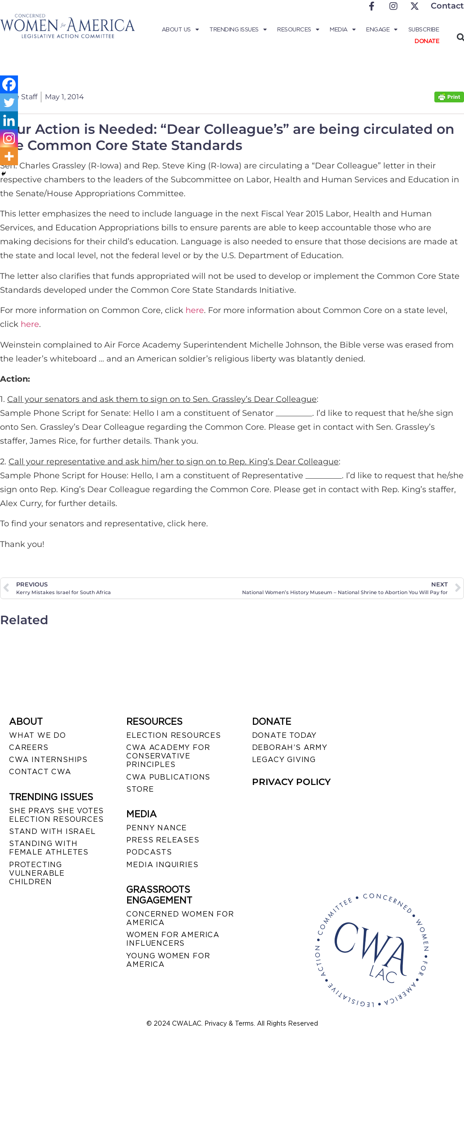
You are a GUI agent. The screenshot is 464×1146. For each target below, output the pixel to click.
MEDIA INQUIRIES (162, 864)
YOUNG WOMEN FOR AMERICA (168, 960)
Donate (427, 41)
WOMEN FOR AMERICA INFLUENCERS (173, 939)
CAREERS (29, 747)
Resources (298, 29)
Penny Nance (156, 828)
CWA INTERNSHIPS (48, 759)
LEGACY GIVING (284, 759)
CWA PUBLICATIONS (168, 777)
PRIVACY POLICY (291, 781)
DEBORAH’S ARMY (289, 747)
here (195, 310)
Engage (382, 29)
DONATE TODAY (284, 735)
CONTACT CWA (40, 771)
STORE (140, 789)
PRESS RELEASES (162, 840)
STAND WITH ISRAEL (52, 831)
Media (342, 29)
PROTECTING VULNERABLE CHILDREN (37, 873)
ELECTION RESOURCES (173, 735)
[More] (9, 156)
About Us (180, 29)
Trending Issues (237, 29)
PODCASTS (149, 852)
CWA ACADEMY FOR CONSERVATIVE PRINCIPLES (168, 756)
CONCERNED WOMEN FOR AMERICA (180, 918)
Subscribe (423, 29)
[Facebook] (9, 84)
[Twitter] (9, 102)
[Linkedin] (9, 120)
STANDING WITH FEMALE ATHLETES (48, 847)
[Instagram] (9, 138)
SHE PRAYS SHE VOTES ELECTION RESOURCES (56, 815)
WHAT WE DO (37, 735)
